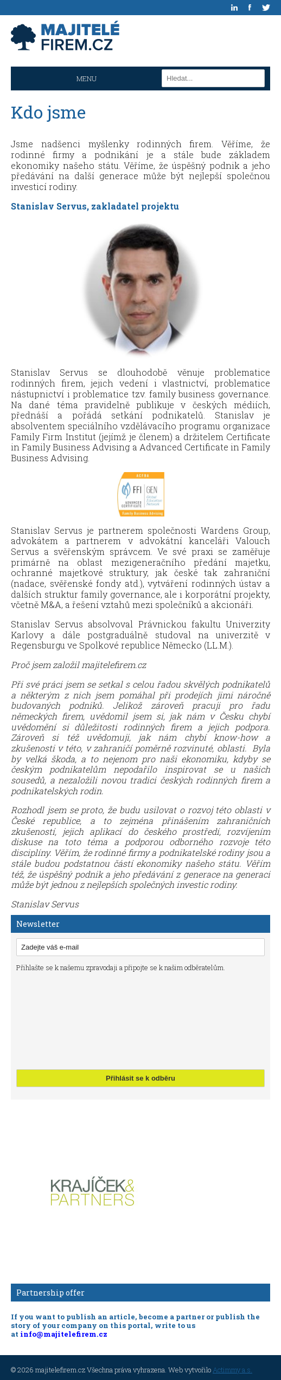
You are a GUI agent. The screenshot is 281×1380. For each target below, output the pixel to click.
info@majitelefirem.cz (63, 1334)
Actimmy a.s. (232, 1369)
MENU (86, 78)
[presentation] (60, 1019)
